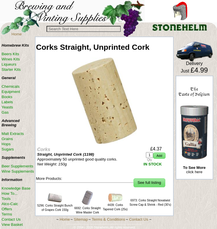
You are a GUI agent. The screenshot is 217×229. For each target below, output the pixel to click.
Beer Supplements (18, 166)
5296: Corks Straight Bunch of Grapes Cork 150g (55, 205)
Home (17, 34)
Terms (7, 214)
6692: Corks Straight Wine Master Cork (87, 208)
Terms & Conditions (108, 219)
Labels (7, 102)
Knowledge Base (16, 188)
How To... (10, 193)
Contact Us (11, 219)
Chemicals (11, 86)
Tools (6, 198)
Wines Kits (11, 59)
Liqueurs (9, 64)
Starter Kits (11, 69)
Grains (7, 139)
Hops (6, 144)
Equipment (11, 91)
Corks (43, 149)
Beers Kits (10, 54)
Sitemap (81, 219)
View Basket (12, 224)
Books (7, 97)
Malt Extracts (13, 133)
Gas (5, 112)
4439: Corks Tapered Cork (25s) (115, 205)
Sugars (8, 149)
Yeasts (7, 107)
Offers (7, 209)
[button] (159, 155)
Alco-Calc (10, 204)
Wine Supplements (18, 171)
